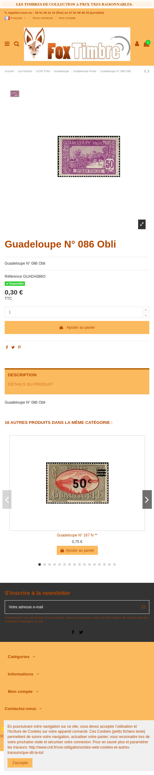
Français (16, 18)
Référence (13, 276)
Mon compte (67, 18)
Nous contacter (43, 18)
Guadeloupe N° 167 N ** (77, 535)
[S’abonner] (143, 607)
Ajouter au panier (77, 327)
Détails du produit (30, 384)
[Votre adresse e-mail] (71, 607)
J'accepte (20, 763)
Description (22, 375)
